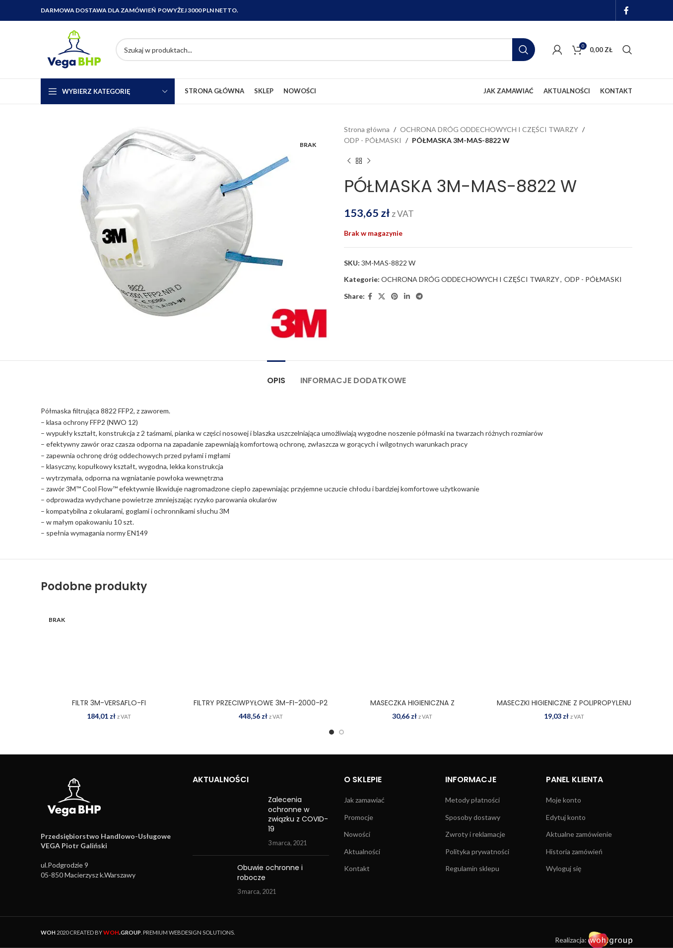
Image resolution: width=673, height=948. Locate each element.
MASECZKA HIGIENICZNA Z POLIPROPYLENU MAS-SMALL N (412, 708)
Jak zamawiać (364, 800)
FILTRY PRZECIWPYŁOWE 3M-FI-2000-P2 (261, 703)
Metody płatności (472, 800)
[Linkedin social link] (407, 296)
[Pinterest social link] (394, 296)
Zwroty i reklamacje (475, 834)
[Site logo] (73, 49)
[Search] (325, 49)
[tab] (276, 375)
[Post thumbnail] (227, 821)
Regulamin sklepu (472, 868)
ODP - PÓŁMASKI (373, 140)
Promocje (358, 817)
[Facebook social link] (626, 10)
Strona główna (367, 129)
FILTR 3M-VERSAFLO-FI (109, 703)
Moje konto (563, 800)
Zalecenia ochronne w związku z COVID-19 (298, 814)
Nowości (357, 834)
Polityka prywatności (477, 851)
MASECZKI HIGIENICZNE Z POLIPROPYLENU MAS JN (564, 708)
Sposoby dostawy (472, 817)
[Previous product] (349, 161)
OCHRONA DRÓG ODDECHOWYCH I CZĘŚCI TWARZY (489, 129)
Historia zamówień (574, 851)
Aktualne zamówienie (579, 834)
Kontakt (357, 868)
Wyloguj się (563, 868)
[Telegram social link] (419, 296)
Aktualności (362, 851)
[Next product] (369, 161)
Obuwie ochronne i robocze (270, 872)
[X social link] (381, 296)
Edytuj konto (566, 817)
